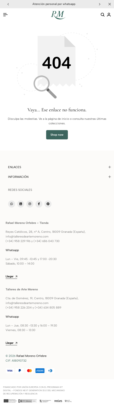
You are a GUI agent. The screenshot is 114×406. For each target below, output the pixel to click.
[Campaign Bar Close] (109, 4)
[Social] (11, 204)
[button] (100, 4)
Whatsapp (13, 250)
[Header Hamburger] (5, 14)
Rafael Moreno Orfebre (31, 356)
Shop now (57, 135)
